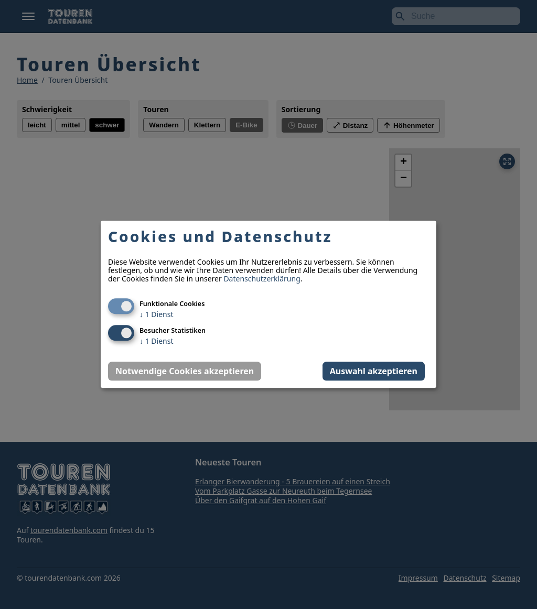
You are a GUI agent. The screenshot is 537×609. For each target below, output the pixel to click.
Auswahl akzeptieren (373, 371)
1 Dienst (156, 315)
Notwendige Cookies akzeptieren (184, 371)
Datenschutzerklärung (261, 279)
